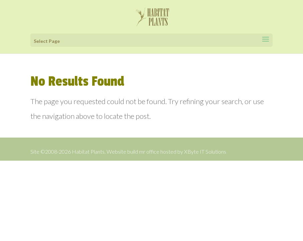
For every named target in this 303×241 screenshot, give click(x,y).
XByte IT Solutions (205, 151)
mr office (149, 151)
